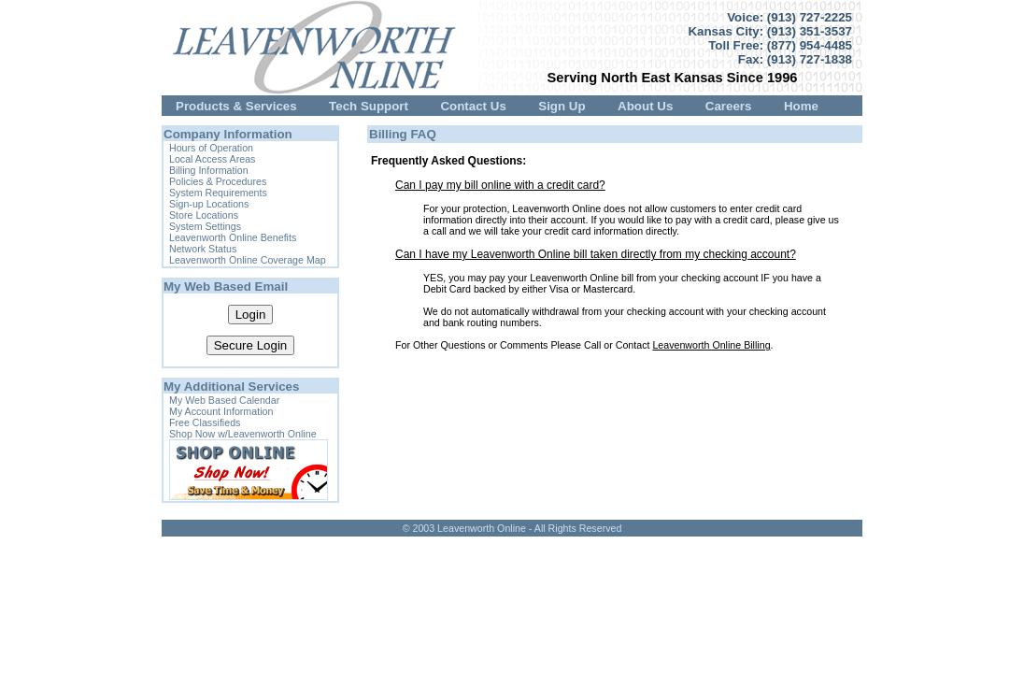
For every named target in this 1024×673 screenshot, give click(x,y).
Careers (728, 106)
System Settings (205, 226)
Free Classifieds (204, 422)
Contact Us (472, 106)
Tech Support (368, 106)
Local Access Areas (212, 159)
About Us (645, 106)
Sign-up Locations (209, 203)
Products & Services (236, 106)
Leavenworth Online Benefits (232, 237)
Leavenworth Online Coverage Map (247, 259)
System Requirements (218, 192)
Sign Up (561, 106)
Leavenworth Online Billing (711, 345)
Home (801, 106)
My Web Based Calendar (224, 400)
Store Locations (203, 215)
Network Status (202, 248)
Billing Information (209, 170)
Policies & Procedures (217, 181)
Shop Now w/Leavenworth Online (243, 433)
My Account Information (221, 411)
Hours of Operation (211, 147)
